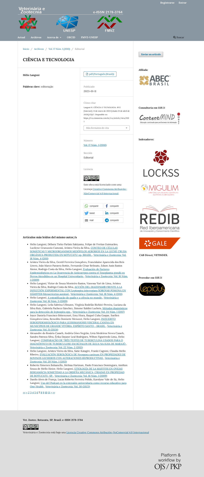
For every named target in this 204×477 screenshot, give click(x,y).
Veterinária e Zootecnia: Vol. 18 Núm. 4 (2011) (96, 294)
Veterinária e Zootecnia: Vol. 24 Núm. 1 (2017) (98, 311)
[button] (93, 206)
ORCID (71, 37)
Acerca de (53, 37)
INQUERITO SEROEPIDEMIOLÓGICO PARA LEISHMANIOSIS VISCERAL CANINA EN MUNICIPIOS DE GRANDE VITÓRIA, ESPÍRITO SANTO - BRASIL (73, 322)
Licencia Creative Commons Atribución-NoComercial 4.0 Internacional (107, 432)
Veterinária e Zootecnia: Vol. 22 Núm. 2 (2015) (56, 347)
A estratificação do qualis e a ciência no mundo (75, 297)
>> (54, 392)
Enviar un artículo (151, 54)
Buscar (178, 37)
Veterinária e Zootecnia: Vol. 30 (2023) (67, 386)
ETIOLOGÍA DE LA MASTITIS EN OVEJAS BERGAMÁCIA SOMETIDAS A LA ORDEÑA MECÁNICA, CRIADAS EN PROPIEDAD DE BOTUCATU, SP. (77, 372)
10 (46, 392)
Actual (21, 37)
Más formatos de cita (97, 127)
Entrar (183, 2)
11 (49, 392)
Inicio (26, 48)
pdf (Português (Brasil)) (101, 74)
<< (24, 392)
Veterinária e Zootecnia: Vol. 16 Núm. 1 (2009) (81, 375)
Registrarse (167, 2)
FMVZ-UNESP (89, 37)
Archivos (36, 37)
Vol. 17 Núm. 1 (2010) (59, 48)
